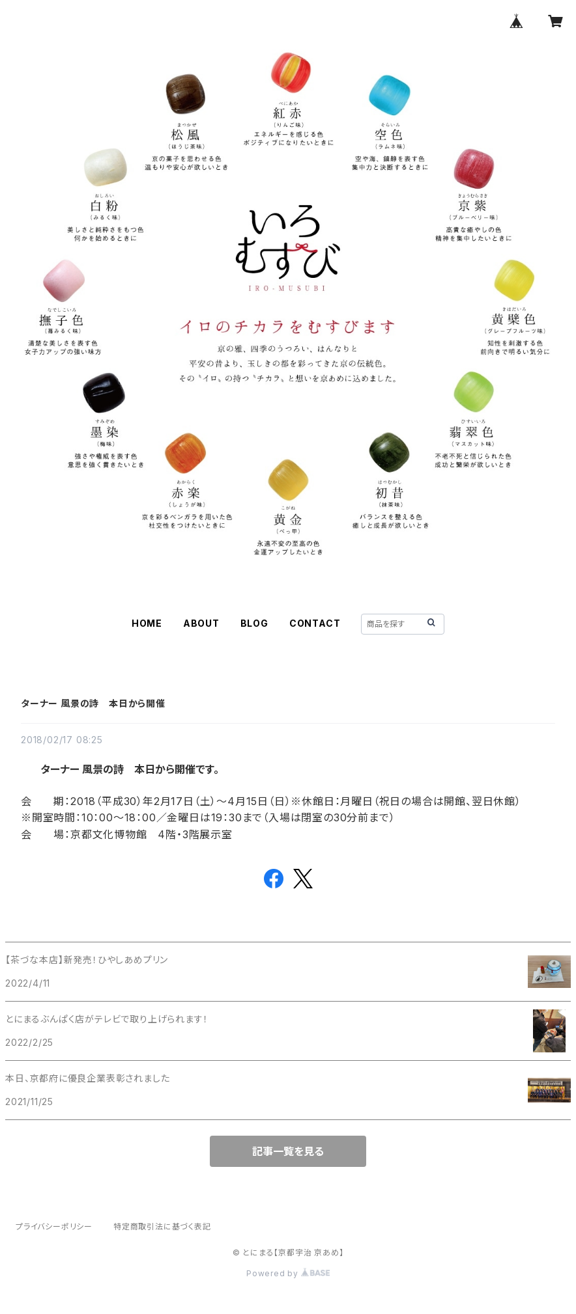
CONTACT (315, 623)
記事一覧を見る (288, 1151)
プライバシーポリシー (54, 1226)
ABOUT (201, 623)
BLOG (254, 623)
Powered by (288, 1273)
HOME (147, 623)
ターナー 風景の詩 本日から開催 (93, 703)
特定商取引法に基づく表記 (162, 1226)
